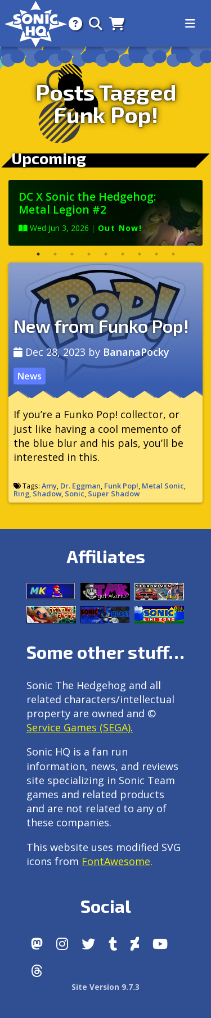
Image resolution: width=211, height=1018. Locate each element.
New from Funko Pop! (101, 325)
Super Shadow (114, 493)
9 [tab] (173, 254)
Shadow (47, 493)
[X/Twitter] (88, 944)
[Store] (113, 23)
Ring (21, 493)
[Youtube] (160, 944)
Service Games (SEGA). (79, 727)
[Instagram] (62, 944)
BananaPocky (136, 352)
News (29, 376)
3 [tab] (72, 254)
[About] (72, 23)
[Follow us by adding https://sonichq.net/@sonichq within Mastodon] (37, 944)
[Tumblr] (113, 944)
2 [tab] (55, 254)
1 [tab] (38, 254)
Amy (49, 486)
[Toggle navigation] (190, 23)
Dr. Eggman (80, 486)
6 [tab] (122, 254)
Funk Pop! (121, 486)
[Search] (92, 23)
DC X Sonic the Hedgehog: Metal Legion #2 (87, 203)
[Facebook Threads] (37, 971)
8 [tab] (156, 254)
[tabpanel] (105, 213)
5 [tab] (105, 254)
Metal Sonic (163, 486)
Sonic (74, 493)
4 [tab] (89, 254)
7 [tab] (139, 254)
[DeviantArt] (135, 944)
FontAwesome (116, 861)
